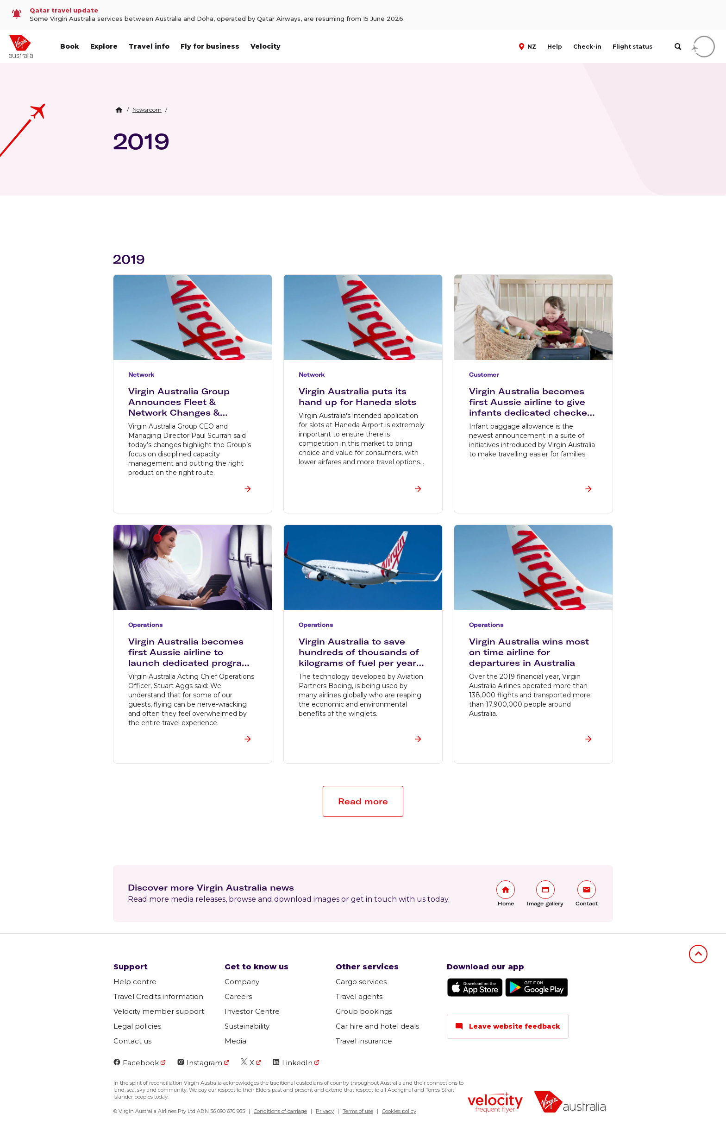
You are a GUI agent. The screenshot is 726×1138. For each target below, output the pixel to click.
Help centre (134, 981)
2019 (141, 141)
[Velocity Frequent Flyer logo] (495, 1103)
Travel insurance (364, 1041)
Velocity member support (158, 1011)
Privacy (325, 1111)
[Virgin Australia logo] (570, 1103)
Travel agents (359, 996)
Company (242, 981)
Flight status (632, 46)
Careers (238, 996)
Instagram (199, 1062)
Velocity (265, 46)
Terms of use (358, 1111)
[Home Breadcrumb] (119, 110)
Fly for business (210, 46)
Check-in (587, 46)
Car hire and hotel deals (377, 1026)
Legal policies (137, 1026)
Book (69, 46)
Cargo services (361, 981)
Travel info (149, 46)
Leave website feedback (507, 1026)
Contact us (132, 1041)
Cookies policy (399, 1111)
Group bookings (364, 1011)
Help (554, 46)
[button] (528, 46)
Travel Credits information (158, 996)
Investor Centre (252, 1011)
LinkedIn (293, 1062)
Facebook (136, 1062)
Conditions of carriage (280, 1111)
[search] (677, 46)
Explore (104, 46)
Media (235, 1041)
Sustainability (247, 1026)
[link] (363, 15)
